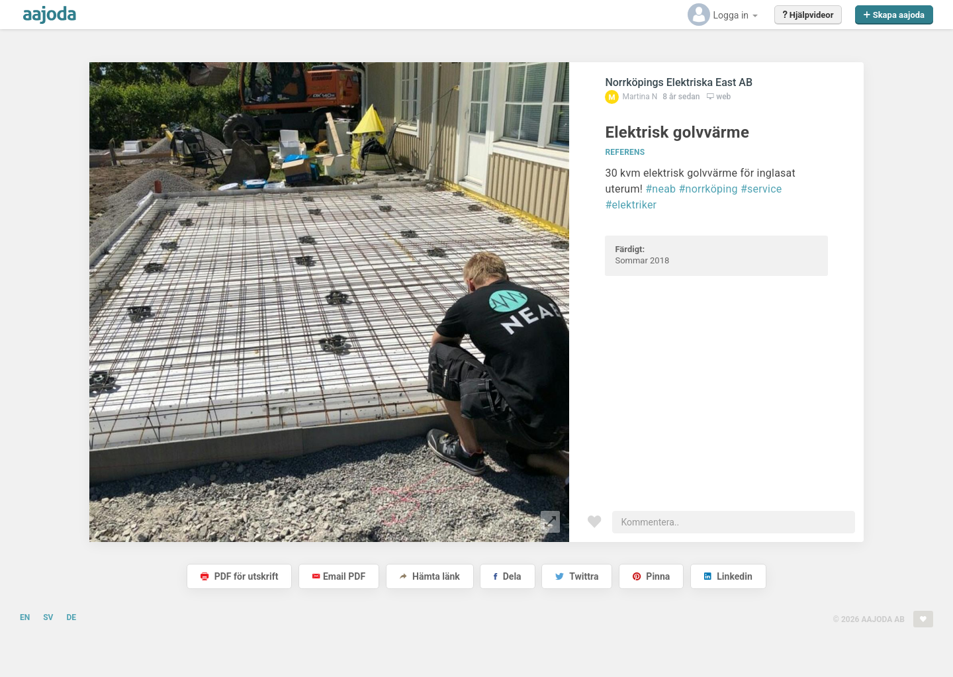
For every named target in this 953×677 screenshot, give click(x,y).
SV (48, 617)
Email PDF (338, 576)
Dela (507, 576)
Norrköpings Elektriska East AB (678, 82)
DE (71, 617)
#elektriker (631, 205)
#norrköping (708, 189)
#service (761, 189)
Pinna (651, 576)
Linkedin (728, 576)
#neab (660, 189)
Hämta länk (430, 576)
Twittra (576, 576)
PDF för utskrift (239, 576)
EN (25, 617)
